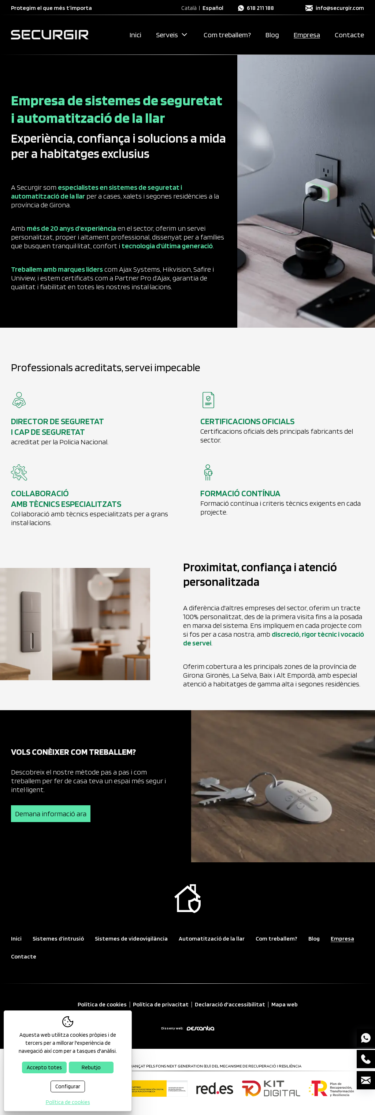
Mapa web (284, 1004)
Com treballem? (227, 34)
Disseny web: (187, 1028)
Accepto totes (44, 1067)
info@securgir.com (340, 8)
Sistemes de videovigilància (131, 938)
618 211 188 (260, 8)
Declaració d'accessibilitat (230, 1004)
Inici (135, 34)
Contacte (349, 34)
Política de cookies (102, 1004)
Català (189, 8)
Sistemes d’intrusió (58, 938)
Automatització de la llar (212, 938)
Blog (272, 34)
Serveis (167, 34)
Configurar (67, 1086)
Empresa (307, 34)
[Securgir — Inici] (50, 34)
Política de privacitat (161, 1004)
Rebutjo (91, 1067)
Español (213, 8)
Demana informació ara (50, 813)
